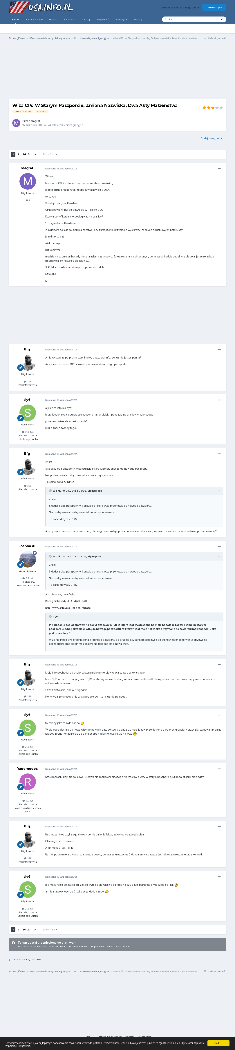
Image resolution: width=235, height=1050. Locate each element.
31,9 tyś (28, 431)
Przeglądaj (121, 19)
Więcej (138, 19)
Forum (15, 21)
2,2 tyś (27, 800)
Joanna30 (27, 546)
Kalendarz (70, 19)
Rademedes (27, 769)
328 (28, 381)
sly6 (27, 400)
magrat (35, 120)
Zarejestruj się (214, 7)
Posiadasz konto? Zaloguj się (180, 7)
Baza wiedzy (34, 19)
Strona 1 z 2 (50, 154)
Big (27, 349)
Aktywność (102, 19)
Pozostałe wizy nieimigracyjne (65, 125)
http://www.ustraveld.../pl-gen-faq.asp (68, 607)
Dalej (26, 154)
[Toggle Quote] (50, 490)
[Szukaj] (181, 19)
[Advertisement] (117, 71)
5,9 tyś (27, 578)
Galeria (53, 19)
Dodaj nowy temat (212, 138)
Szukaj (86, 19)
